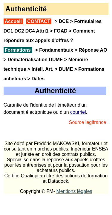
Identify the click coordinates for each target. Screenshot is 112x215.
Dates (38, 78)
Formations (18, 50)
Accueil (13, 21)
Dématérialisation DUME (35, 59)
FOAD (60, 30)
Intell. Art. (42, 69)
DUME (66, 69)
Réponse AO (93, 50)
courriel (78, 112)
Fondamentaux (55, 50)
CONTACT (38, 21)
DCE (64, 21)
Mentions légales (74, 191)
